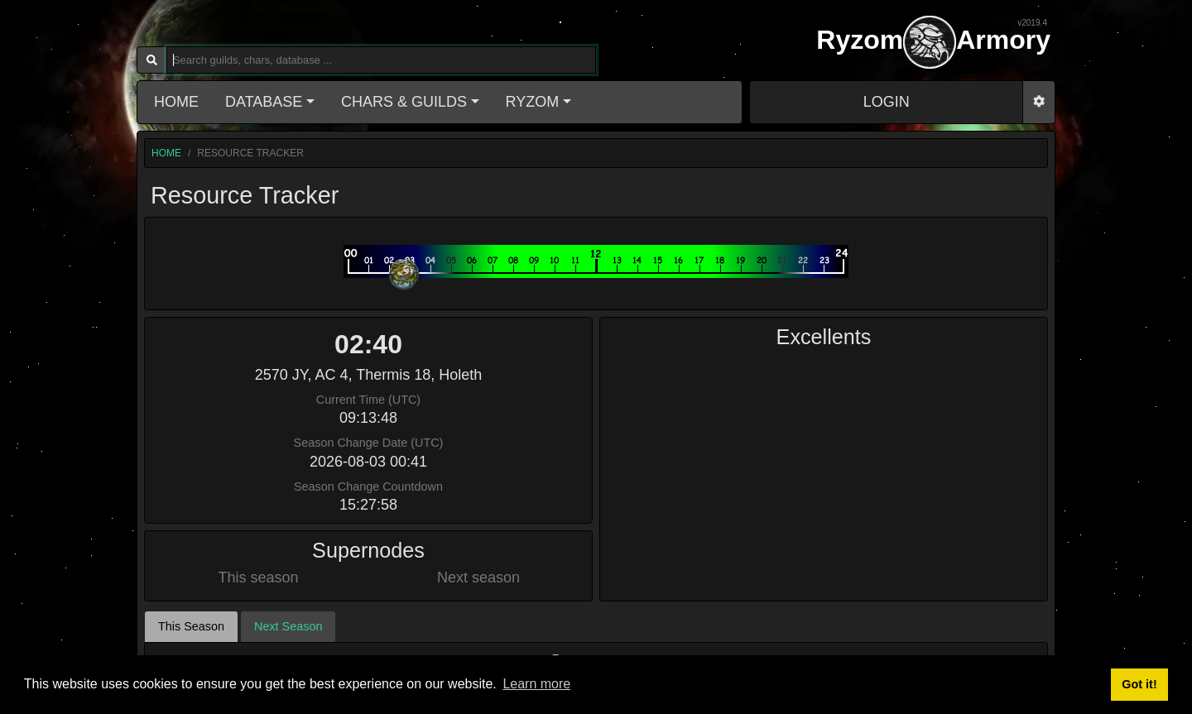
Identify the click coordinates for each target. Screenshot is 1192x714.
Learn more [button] (536, 684)
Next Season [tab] (288, 564)
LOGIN (886, 101)
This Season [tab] (191, 564)
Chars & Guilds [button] (404, 101)
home (166, 153)
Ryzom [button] (533, 101)
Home (176, 101)
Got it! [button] (1139, 684)
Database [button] (263, 101)
